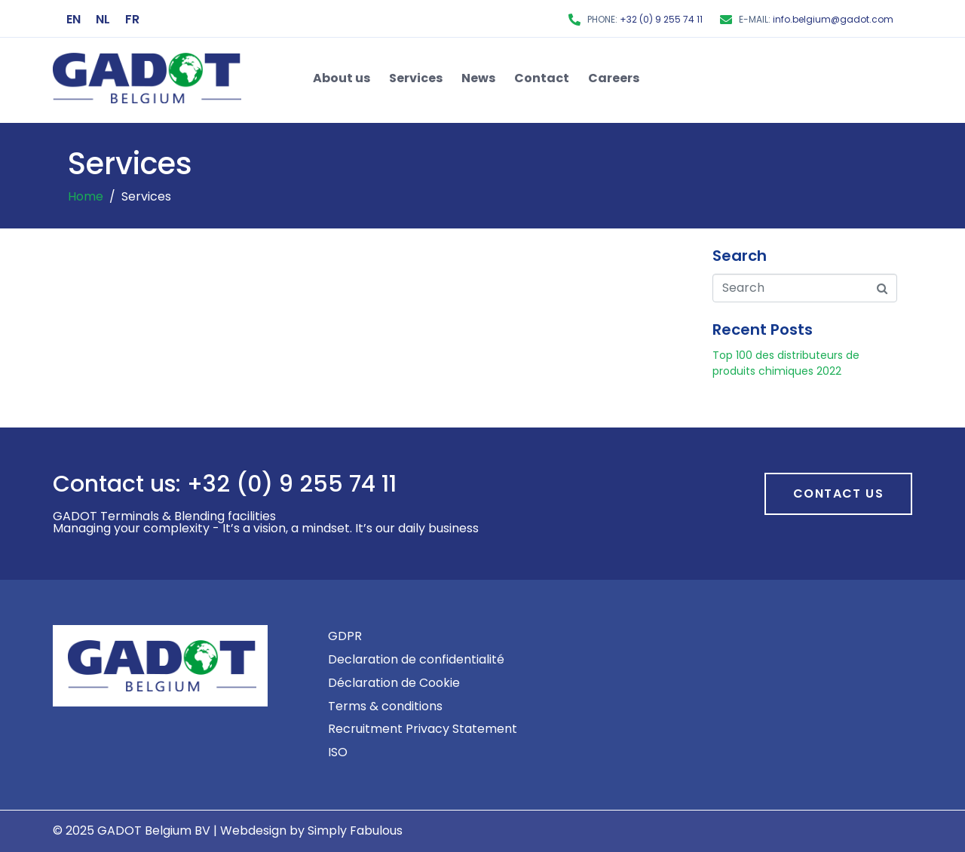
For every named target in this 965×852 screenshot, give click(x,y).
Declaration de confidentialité (416, 659)
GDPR (345, 636)
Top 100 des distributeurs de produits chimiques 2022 (785, 363)
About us (341, 78)
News (478, 78)
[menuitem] (73, 19)
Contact (541, 78)
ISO (338, 752)
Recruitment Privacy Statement (422, 728)
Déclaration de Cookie (394, 682)
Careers (613, 78)
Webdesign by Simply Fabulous (311, 830)
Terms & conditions (385, 706)
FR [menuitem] (132, 18)
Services (416, 78)
